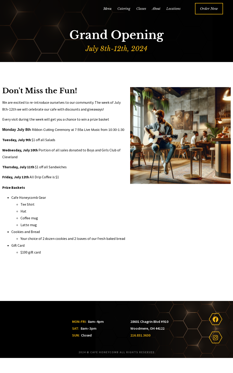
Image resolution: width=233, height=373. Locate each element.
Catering (123, 15)
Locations (173, 15)
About (156, 15)
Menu (107, 15)
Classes (141, 15)
